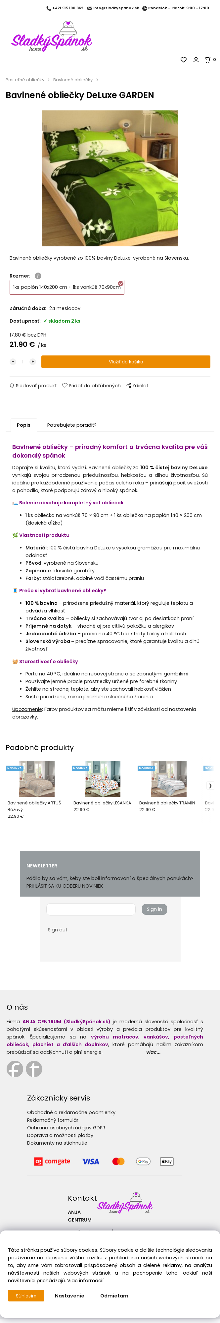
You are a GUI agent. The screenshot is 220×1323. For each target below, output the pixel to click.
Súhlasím (27, 1295)
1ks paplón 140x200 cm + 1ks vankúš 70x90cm (68, 289)
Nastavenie (71, 1295)
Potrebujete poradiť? (72, 428)
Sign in (154, 913)
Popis (23, 428)
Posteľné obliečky (25, 80)
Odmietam (116, 1295)
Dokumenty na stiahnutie (57, 1146)
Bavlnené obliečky (73, 80)
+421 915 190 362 (67, 8)
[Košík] (212, 59)
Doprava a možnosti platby (60, 1139)
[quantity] (22, 365)
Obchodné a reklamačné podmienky (71, 1116)
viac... (153, 1055)
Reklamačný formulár (52, 1123)
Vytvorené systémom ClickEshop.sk (110, 1319)
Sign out (57, 933)
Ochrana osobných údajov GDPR (66, 1131)
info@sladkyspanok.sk (116, 8)
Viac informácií (85, 1280)
